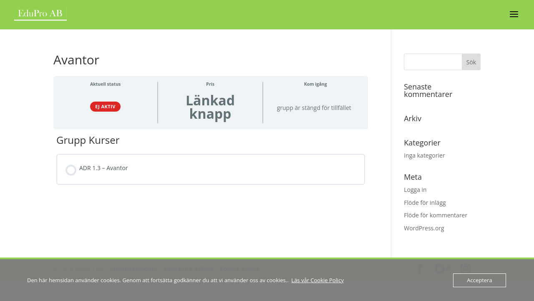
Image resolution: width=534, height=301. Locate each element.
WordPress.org (424, 228)
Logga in (415, 190)
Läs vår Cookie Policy (317, 280)
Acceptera (479, 280)
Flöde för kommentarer (435, 215)
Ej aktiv (105, 106)
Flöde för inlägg (425, 203)
